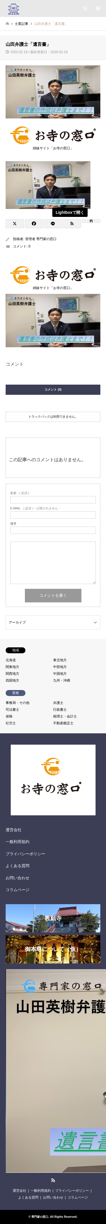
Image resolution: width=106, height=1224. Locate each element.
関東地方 (12, 667)
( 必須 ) (19, 493)
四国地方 (12, 680)
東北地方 (60, 660)
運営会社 (13, 830)
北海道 (11, 660)
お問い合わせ (17, 878)
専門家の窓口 (39, 1216)
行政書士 (60, 710)
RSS (53, 1180)
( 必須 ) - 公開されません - (35, 508)
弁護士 (58, 703)
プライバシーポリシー (25, 854)
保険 (9, 716)
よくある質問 (17, 865)
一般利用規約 (17, 841)
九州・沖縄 (61, 680)
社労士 (11, 723)
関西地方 (12, 674)
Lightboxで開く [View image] (70, 212)
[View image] (48, 207)
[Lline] (53, 223)
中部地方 (60, 667)
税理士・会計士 (65, 716)
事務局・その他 (17, 703)
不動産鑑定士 (63, 723)
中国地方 (60, 674)
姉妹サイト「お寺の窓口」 (53, 146)
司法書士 (12, 710)
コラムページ (17, 889)
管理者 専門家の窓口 (41, 239)
